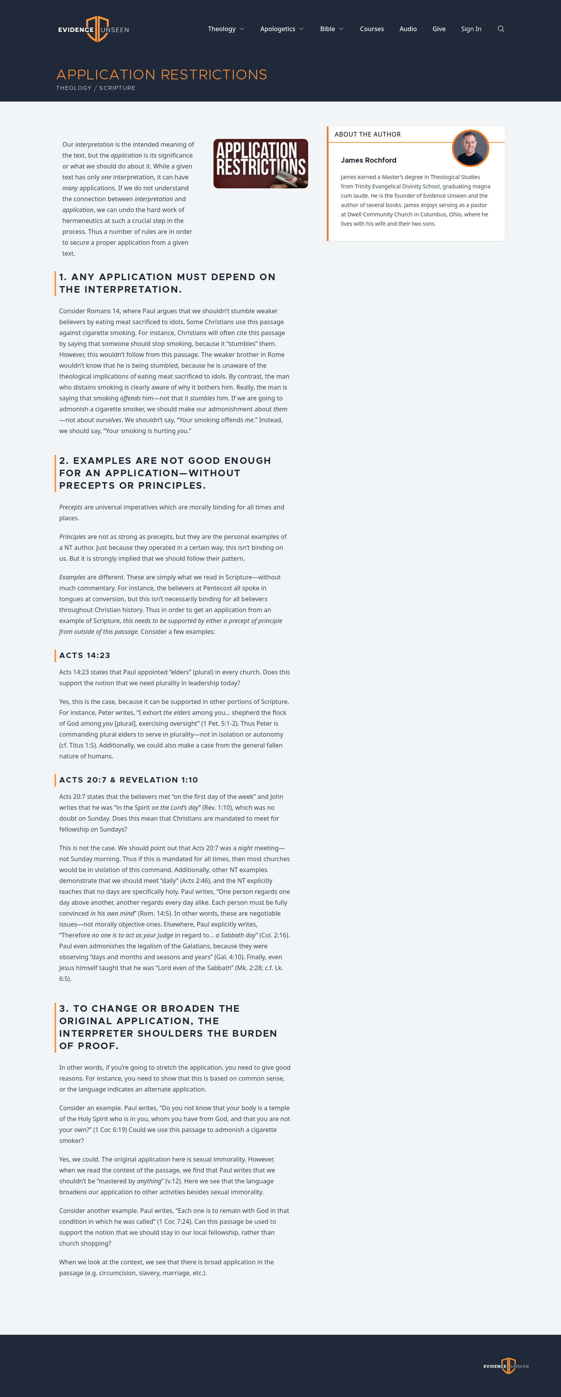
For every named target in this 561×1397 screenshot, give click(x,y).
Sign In (471, 29)
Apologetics (278, 29)
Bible (327, 29)
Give (439, 29)
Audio (408, 29)
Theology (221, 29)
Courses (372, 29)
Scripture (117, 88)
